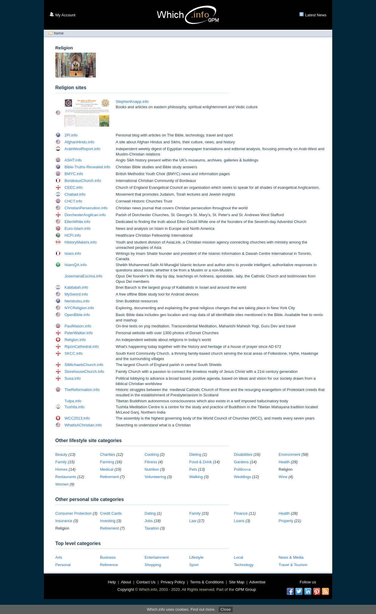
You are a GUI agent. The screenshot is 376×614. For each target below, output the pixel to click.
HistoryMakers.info (81, 242)
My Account (65, 15)
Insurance (63, 521)
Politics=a (242, 469)
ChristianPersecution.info (86, 208)
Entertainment (157, 557)
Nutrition (152, 469)
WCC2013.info (77, 418)
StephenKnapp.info (132, 101)
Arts (58, 557)
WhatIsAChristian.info (83, 425)
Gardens (241, 462)
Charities (107, 454)
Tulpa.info (73, 401)
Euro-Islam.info (78, 228)
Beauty (61, 454)
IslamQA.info (76, 265)
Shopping (153, 565)
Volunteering (155, 477)
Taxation (152, 528)
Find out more (202, 609)
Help (112, 582)
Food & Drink (200, 462)
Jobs (149, 521)
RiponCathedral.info (82, 346)
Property (286, 521)
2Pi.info (71, 135)
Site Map (236, 582)
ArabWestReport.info (82, 149)
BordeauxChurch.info (83, 180)
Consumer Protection (73, 513)
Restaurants (65, 477)
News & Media (291, 557)
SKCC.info (74, 353)
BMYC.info (74, 174)
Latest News (316, 15)
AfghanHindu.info (79, 142)
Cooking (152, 454)
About (126, 582)
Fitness (151, 462)
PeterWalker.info (79, 333)
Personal (63, 565)
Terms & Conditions (207, 582)
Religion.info (75, 339)
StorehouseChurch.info (84, 371)
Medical (106, 469)
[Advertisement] (214, 66)
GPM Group (245, 589)
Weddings (242, 477)
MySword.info (76, 294)
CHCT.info (73, 201)
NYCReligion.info (79, 308)
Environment (289, 454)
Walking (196, 477)
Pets (193, 469)
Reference (109, 565)
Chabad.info (75, 194)
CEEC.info (74, 187)
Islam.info (73, 253)
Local (238, 557)
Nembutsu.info (77, 301)
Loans (239, 521)
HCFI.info (73, 235)
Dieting (195, 454)
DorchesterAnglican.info (85, 215)
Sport (194, 565)
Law (192, 521)
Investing (108, 521)
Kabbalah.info (76, 287)
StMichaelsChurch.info (84, 364)
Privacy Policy (173, 582)
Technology (244, 565)
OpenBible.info (77, 315)
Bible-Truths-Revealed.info (87, 167)
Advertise (257, 582)
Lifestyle (196, 557)
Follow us (308, 582)
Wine (283, 477)
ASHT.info (73, 160)
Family (61, 462)
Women (62, 484)
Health (284, 462)
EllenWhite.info (78, 221)
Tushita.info (75, 407)
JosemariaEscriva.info (83, 276)
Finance (241, 513)
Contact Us (145, 582)
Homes (61, 469)
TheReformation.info (82, 389)
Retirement (109, 477)
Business (108, 557)
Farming (107, 462)
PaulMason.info (78, 326)
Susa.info (73, 378)
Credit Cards (111, 513)
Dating (150, 513)
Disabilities (243, 454)
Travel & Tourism (293, 565)
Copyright (125, 589)
